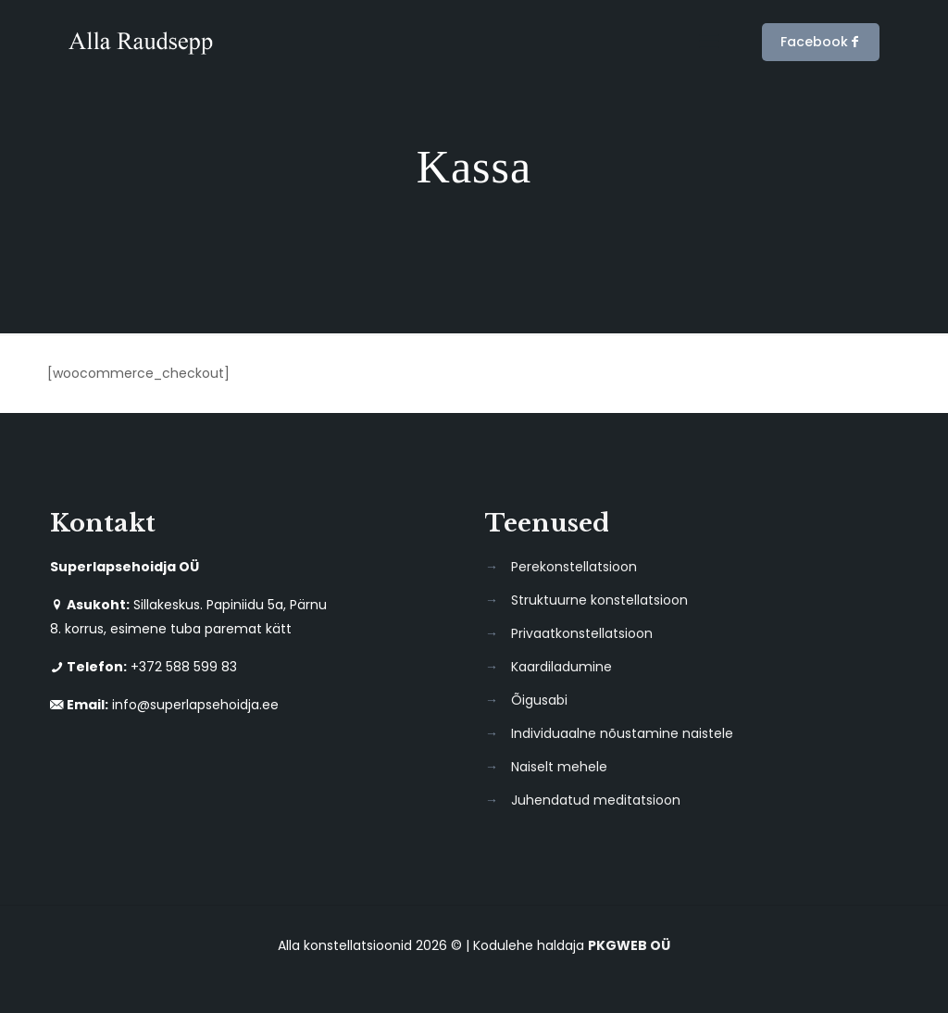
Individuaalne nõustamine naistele (622, 733)
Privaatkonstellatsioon (582, 633)
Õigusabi (539, 700)
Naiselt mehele (559, 766)
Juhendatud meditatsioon (595, 800)
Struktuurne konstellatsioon (599, 600)
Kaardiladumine (561, 666)
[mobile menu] (709, 41)
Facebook (820, 42)
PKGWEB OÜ (629, 945)
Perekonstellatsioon (574, 566)
